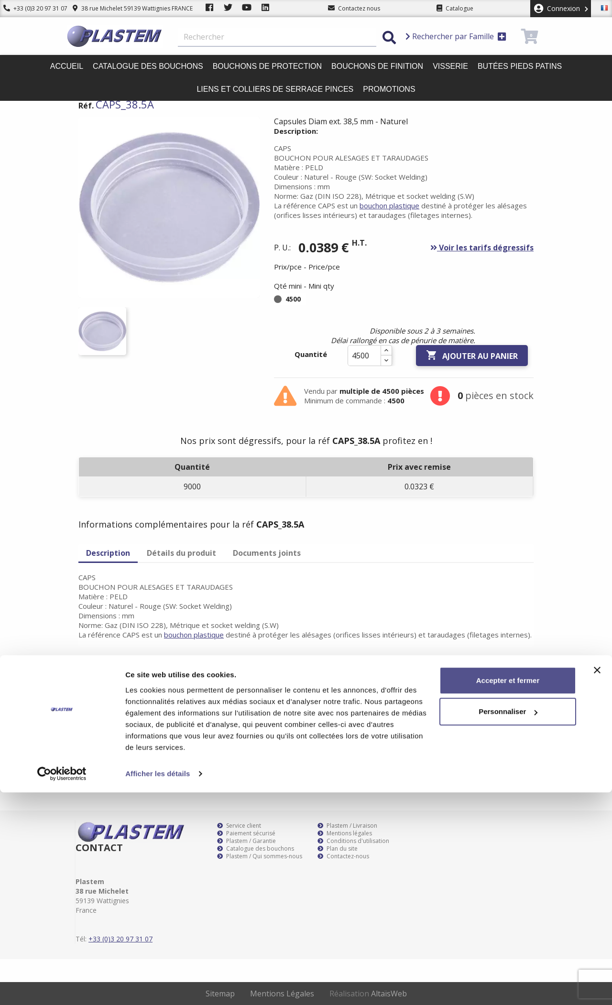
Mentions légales (344, 833)
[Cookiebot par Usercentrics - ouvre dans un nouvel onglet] (62, 986)
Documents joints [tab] (267, 553)
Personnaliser (508, 924)
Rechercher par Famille (455, 36)
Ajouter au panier (472, 355)
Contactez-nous (343, 856)
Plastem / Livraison (347, 826)
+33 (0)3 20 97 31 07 (32, 8)
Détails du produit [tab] (181, 553)
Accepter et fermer (508, 893)
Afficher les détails (157, 986)
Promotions (389, 89)
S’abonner (517, 697)
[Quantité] (364, 355)
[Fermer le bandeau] (597, 882)
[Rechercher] (277, 37)
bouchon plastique (389, 205)
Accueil (66, 66)
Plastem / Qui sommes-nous (259, 856)
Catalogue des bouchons (148, 66)
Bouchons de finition (377, 66)
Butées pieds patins (520, 66)
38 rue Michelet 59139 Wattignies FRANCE (126, 8)
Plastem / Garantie (246, 841)
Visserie (450, 66)
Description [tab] (108, 553)
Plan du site (337, 849)
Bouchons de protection (267, 66)
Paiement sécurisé (246, 833)
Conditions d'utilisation (353, 841)
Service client (239, 826)
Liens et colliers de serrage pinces (275, 89)
